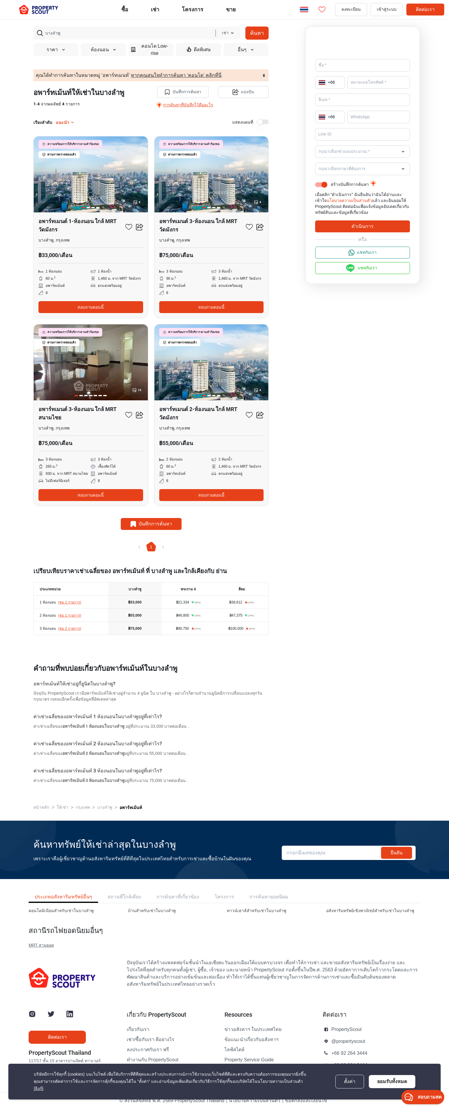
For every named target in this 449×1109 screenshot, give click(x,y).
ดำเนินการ (363, 226)
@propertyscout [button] (348, 1041)
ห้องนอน (104, 50)
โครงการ (224, 897)
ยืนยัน (396, 853)
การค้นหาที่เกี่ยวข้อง (178, 897)
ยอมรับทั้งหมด (392, 1081)
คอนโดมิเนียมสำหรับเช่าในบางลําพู (61, 910)
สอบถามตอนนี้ (91, 307)
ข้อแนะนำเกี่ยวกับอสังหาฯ (251, 1040)
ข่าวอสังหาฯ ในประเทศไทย (252, 1029)
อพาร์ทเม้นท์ (131, 807)
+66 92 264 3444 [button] (350, 1053)
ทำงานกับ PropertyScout (153, 1060)
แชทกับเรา (363, 253)
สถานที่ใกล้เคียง (124, 897)
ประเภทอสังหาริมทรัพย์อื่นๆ (63, 897)
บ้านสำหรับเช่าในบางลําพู (152, 910)
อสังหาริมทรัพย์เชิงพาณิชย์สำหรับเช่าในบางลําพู (370, 910)
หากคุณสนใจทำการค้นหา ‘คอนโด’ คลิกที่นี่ (176, 75)
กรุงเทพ (83, 807)
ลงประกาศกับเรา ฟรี (148, 1050)
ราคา (56, 50)
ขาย (231, 9)
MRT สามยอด (41, 945)
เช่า (155, 9)
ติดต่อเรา (425, 9)
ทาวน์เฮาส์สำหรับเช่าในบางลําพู (256, 910)
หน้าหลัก (41, 807)
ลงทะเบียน (351, 9)
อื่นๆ (246, 50)
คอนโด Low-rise (149, 49)
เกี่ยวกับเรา (138, 1029)
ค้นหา (257, 33)
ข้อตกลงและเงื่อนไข (306, 1101)
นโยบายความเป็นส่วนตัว (349, 200)
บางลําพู (104, 807)
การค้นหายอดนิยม (269, 897)
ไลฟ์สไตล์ (234, 1050)
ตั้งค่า (349, 1082)
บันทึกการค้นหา (182, 92)
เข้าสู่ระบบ (387, 9)
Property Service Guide (249, 1060)
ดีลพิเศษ (199, 49)
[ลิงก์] (38, 1088)
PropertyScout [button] (347, 1029)
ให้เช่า (62, 807)
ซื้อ (124, 9)
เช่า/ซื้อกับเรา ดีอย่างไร (151, 1040)
